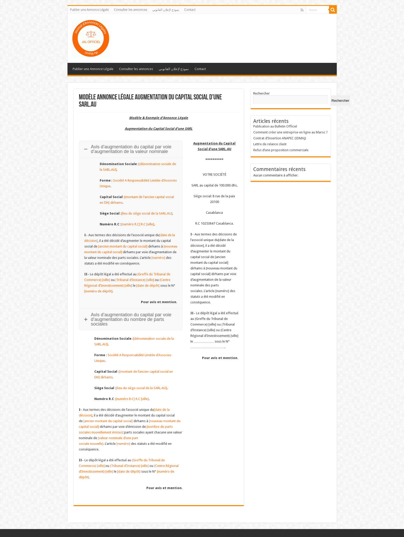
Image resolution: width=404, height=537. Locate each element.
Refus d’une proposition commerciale (280, 150)
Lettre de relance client (270, 144)
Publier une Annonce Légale (89, 10)
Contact (190, 10)
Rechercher (261, 93)
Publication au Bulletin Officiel (275, 126)
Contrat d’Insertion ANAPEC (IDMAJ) (279, 138)
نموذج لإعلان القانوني (165, 10)
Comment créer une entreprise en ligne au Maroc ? (290, 132)
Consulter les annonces (130, 10)
